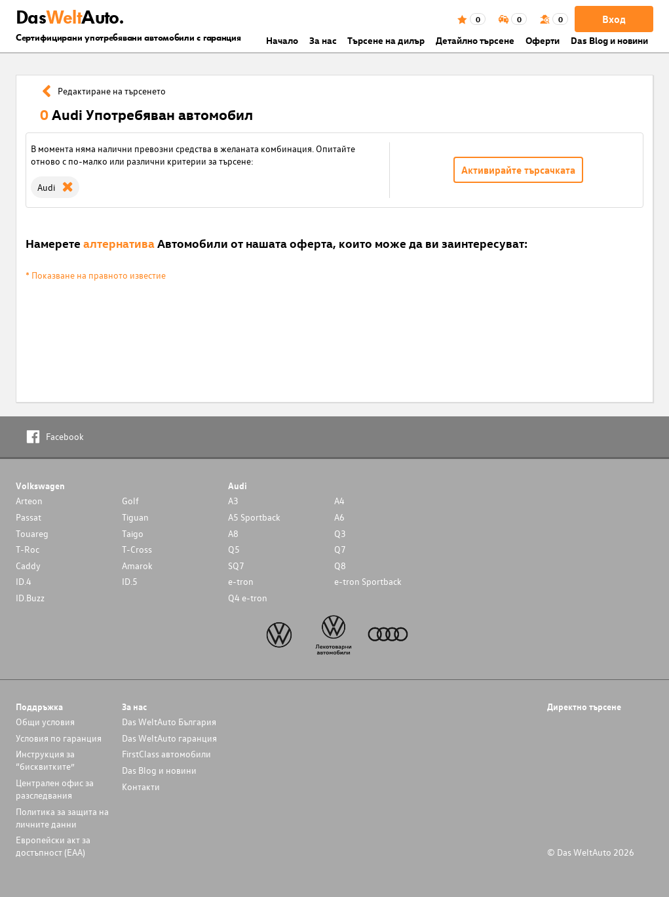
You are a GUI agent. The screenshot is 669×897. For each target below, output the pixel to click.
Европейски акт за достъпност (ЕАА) (53, 845)
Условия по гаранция (59, 738)
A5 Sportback (254, 517)
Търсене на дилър (386, 40)
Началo (282, 40)
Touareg (32, 533)
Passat (28, 517)
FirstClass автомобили (166, 754)
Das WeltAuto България (169, 721)
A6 (339, 517)
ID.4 (23, 581)
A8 (233, 533)
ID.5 (130, 581)
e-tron (241, 581)
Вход (614, 19)
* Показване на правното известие (96, 275)
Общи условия (45, 721)
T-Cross (137, 549)
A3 (233, 500)
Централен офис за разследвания (55, 788)
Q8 (340, 565)
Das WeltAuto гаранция (169, 738)
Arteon (29, 500)
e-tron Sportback (368, 581)
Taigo (132, 533)
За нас (323, 40)
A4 (339, 500)
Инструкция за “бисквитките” (45, 760)
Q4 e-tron (247, 597)
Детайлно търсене (475, 40)
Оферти (543, 40)
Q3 (340, 533)
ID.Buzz (30, 597)
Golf (130, 500)
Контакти (141, 786)
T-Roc (27, 549)
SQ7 (236, 565)
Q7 (340, 549)
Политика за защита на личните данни (62, 817)
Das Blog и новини (609, 40)
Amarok (137, 565)
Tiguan (135, 517)
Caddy (28, 565)
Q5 (234, 549)
